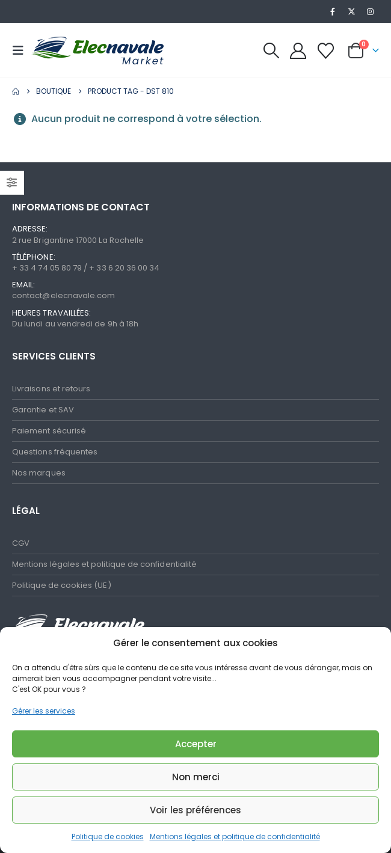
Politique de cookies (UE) (61, 585)
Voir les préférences (195, 810)
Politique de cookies (108, 836)
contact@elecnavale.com (63, 295)
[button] (21, 50)
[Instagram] (370, 11)
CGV (20, 543)
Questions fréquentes (54, 451)
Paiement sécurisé (49, 430)
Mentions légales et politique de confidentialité (235, 836)
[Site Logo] (61, 51)
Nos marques (39, 472)
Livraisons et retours (51, 388)
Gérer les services (43, 711)
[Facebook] (332, 11)
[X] (352, 11)
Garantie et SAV (43, 409)
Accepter (196, 744)
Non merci (196, 777)
